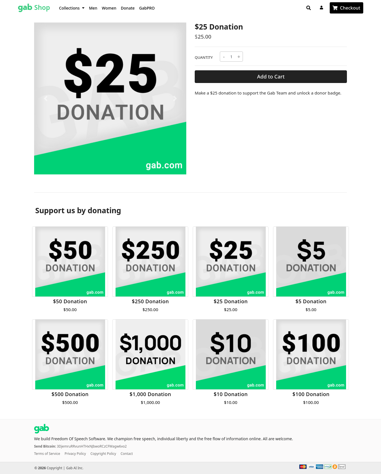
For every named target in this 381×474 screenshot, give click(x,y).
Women (109, 8)
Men (93, 8)
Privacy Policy (75, 453)
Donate (128, 8)
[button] (45, 98)
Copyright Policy (103, 453)
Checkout (350, 8)
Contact (127, 453)
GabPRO (147, 8)
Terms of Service (47, 453)
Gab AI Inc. (74, 468)
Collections (71, 8)
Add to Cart (271, 76)
